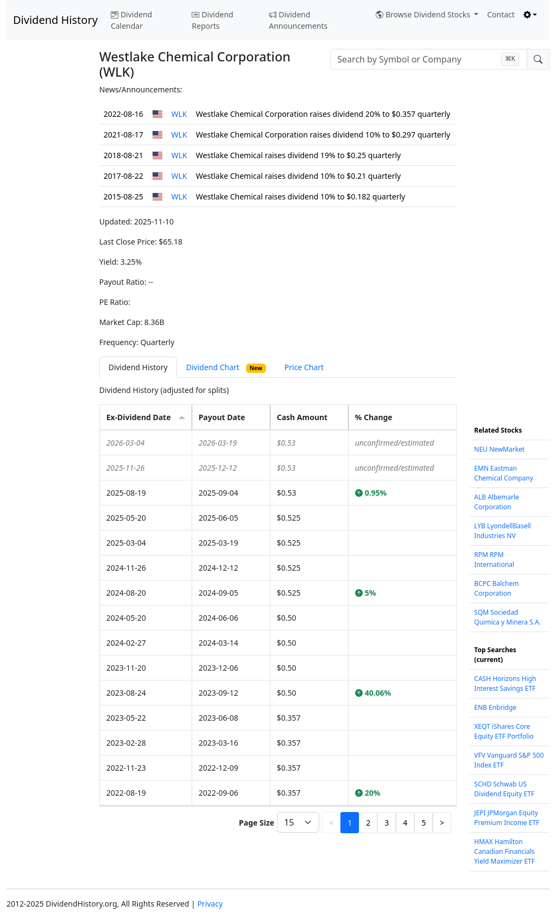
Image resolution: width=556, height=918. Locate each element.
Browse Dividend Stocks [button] (424, 14)
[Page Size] (298, 822)
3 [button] (386, 822)
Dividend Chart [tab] (226, 367)
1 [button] (350, 822)
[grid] (278, 618)
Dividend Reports (212, 20)
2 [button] (368, 822)
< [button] (331, 822)
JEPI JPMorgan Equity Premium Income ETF (506, 817)
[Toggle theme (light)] (530, 14)
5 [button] (423, 822)
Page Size (256, 822)
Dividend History (55, 20)
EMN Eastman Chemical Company (503, 473)
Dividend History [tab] (138, 367)
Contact (501, 14)
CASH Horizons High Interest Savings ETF (505, 683)
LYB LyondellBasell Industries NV (502, 530)
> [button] (442, 822)
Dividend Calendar (131, 20)
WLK (179, 114)
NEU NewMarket (499, 449)
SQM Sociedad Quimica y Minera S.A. (507, 617)
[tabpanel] (278, 610)
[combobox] (428, 59)
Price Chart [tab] (304, 367)
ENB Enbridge (495, 707)
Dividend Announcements (298, 20)
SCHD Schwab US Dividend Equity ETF (504, 788)
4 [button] (405, 822)
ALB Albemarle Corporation (496, 501)
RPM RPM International (494, 559)
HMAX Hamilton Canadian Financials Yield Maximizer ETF (504, 851)
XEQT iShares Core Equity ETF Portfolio (503, 731)
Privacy (210, 903)
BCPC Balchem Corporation (496, 588)
